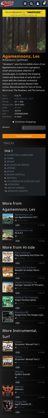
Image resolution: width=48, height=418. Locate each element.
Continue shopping (24, 121)
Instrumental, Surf (24, 98)
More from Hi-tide (18, 247)
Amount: (6, 127)
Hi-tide (18, 107)
